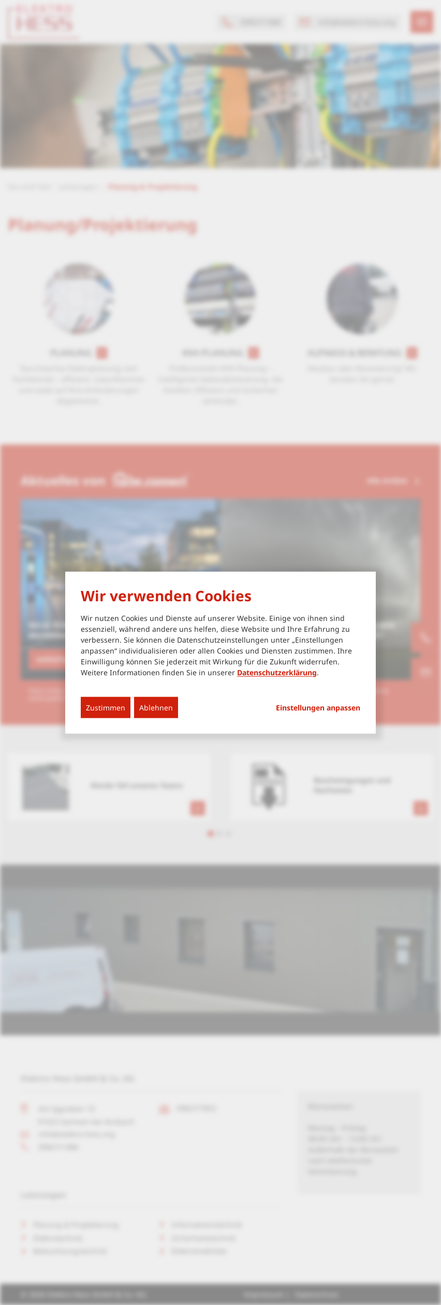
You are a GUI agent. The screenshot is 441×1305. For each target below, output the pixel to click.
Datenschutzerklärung (277, 672)
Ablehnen (156, 707)
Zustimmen (105, 707)
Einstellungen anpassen (318, 707)
